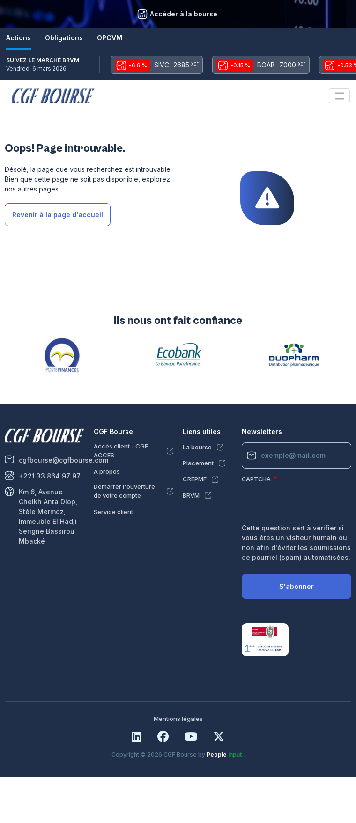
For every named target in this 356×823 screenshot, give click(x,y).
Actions (18, 38)
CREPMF (195, 479)
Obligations (64, 38)
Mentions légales (178, 718)
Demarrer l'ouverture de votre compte (124, 491)
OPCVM (109, 38)
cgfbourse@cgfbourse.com (63, 460)
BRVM (191, 495)
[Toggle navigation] (339, 95)
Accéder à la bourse (183, 14)
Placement (198, 463)
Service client (113, 511)
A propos (107, 471)
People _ (226, 754)
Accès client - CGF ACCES (121, 450)
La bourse (197, 447)
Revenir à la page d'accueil (57, 215)
